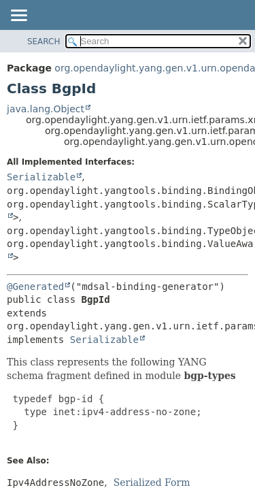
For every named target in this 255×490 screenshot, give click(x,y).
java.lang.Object (45, 108)
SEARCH (44, 41)
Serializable (41, 177)
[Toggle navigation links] (18, 16)
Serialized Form (152, 482)
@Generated (35, 286)
